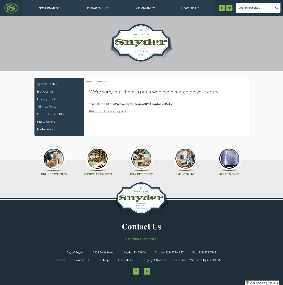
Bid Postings (45, 91)
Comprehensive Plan (51, 114)
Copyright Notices (154, 260)
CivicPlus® (214, 260)
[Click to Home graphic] (141, 200)
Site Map (103, 260)
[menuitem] (49, 8)
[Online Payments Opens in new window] (53, 159)
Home (89, 81)
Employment (46, 99)
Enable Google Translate (261, 282)
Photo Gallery (46, 121)
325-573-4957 (175, 252)
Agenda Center (47, 84)
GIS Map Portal (47, 106)
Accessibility (125, 260)
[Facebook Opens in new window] (221, 8)
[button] (276, 7)
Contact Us (81, 260)
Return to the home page (108, 111)
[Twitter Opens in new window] (229, 8)
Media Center (46, 129)
